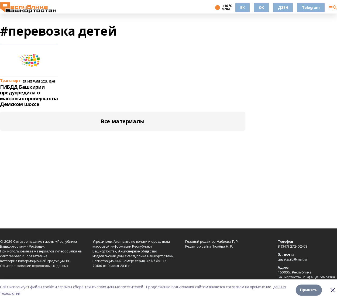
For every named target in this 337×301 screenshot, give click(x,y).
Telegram (311, 7)
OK (261, 7)
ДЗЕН (283, 7)
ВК (242, 7)
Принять (309, 290)
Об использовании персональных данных (34, 266)
